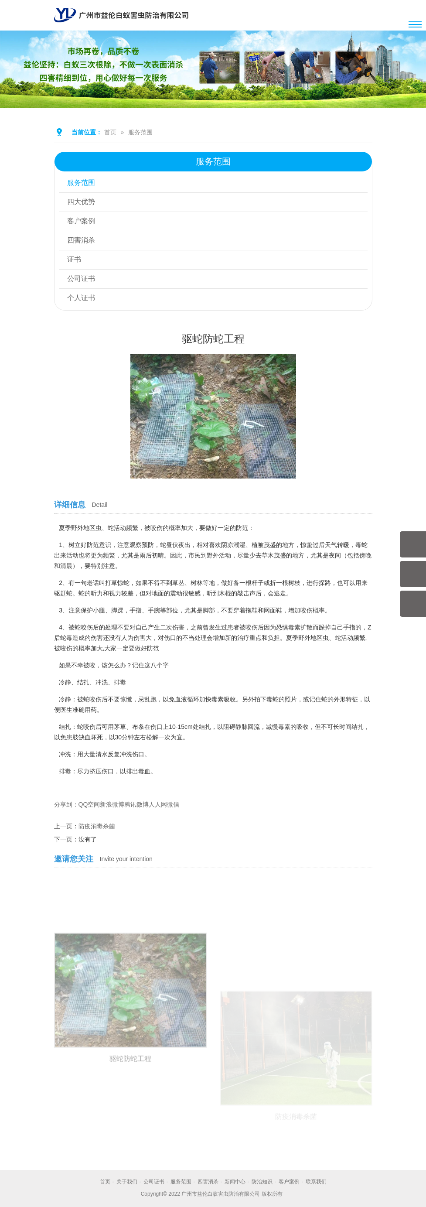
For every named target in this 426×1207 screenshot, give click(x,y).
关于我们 (126, 1182)
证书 (75, 259)
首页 (110, 132)
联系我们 (316, 1182)
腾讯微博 (136, 804)
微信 (173, 804)
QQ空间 (89, 804)
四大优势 (81, 202)
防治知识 (262, 1182)
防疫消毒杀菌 (96, 826)
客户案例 (81, 221)
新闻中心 (235, 1182)
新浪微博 (112, 804)
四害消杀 (81, 240)
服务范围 (140, 132)
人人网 (158, 804)
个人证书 (81, 298)
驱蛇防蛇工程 (130, 1124)
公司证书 (81, 279)
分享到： (66, 804)
